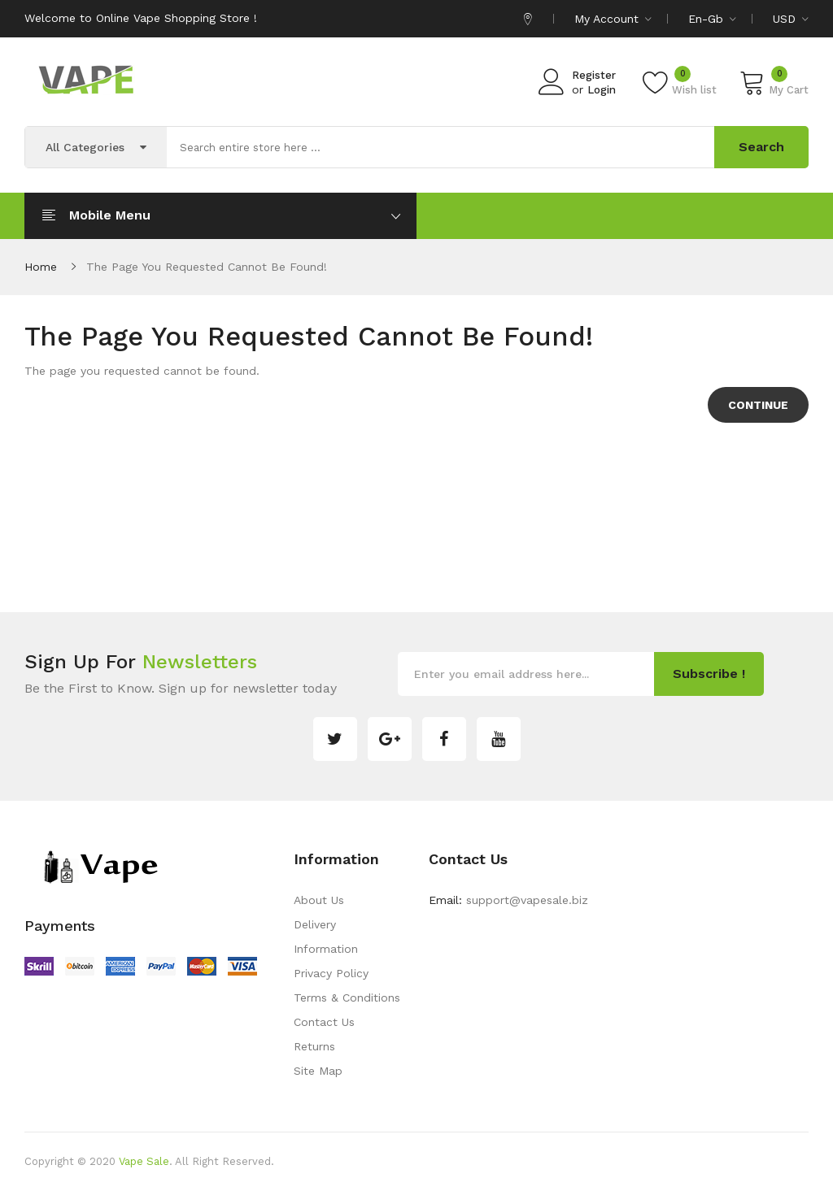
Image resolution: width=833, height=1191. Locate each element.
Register (594, 75)
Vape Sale (144, 1161)
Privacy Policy (331, 973)
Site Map (318, 1070)
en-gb (712, 18)
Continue (758, 404)
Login (601, 90)
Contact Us (324, 1021)
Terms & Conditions (347, 997)
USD (791, 18)
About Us (319, 899)
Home (40, 266)
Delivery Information (326, 936)
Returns (314, 1046)
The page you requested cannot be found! (206, 266)
